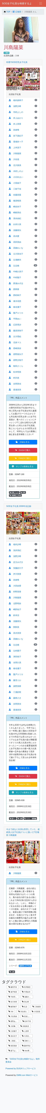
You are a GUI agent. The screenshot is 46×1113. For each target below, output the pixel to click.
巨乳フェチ (14, 492)
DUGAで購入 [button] (23, 450)
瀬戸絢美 (12, 992)
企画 (20, 818)
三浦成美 (36, 1007)
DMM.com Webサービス (27, 1075)
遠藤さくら (27, 997)
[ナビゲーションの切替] (40, 3)
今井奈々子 (27, 1036)
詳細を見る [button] (23, 442)
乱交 (24, 1007)
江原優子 (12, 1031)
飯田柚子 (12, 1007)
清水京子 (12, 1036)
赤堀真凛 (24, 1026)
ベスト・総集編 (30, 818)
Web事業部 (27, 1051)
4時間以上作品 (15, 495)
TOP (8, 12)
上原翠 (25, 1031)
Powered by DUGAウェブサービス (21, 1068)
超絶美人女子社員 (25, 966)
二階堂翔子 (13, 1041)
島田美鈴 (12, 1046)
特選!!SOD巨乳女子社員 (16, 62)
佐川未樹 (12, 1002)
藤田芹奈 (12, 987)
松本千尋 (26, 1021)
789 (10, 1011)
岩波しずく (27, 1016)
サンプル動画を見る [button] (23, 466)
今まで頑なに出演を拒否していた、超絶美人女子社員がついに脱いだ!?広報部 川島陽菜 (23, 832)
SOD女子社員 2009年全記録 (18, 506)
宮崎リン (26, 1041)
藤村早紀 (26, 1046)
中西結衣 (26, 992)
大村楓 (11, 1026)
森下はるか (13, 1051)
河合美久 (22, 1011)
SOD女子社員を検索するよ (17, 3)
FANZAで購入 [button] (23, 458)
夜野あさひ (13, 1021)
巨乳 (22, 492)
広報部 (17, 12)
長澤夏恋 (26, 987)
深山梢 (25, 1002)
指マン (13, 818)
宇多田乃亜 (13, 997)
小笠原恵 (36, 1011)
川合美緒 (12, 1016)
